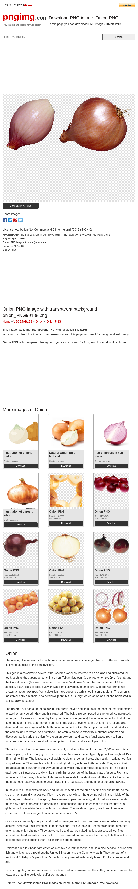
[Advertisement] (69, 68)
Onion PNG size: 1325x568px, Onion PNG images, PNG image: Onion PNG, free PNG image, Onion (61, 235)
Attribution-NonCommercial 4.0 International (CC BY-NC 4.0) (53, 229)
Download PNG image (20, 206)
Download (20, 466)
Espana (28, 4)
